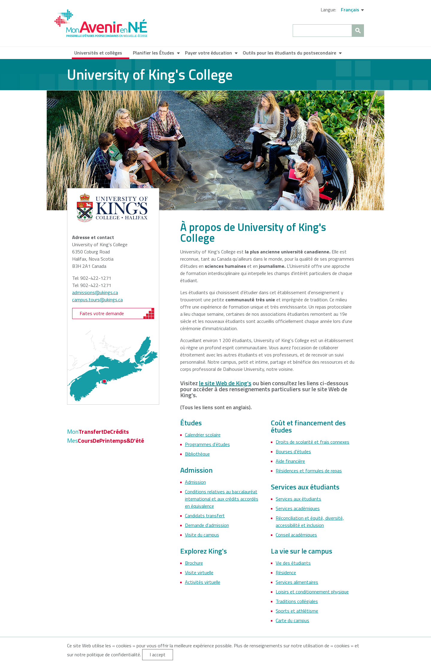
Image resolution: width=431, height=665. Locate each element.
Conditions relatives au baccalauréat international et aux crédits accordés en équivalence (221, 499)
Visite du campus (202, 534)
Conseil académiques (296, 534)
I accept (158, 654)
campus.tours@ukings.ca (97, 299)
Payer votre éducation (208, 52)
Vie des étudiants (293, 562)
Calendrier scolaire (203, 434)
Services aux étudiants (298, 498)
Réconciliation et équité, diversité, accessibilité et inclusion (310, 521)
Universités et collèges (98, 52)
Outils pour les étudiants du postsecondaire (289, 52)
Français (350, 9)
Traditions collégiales (297, 601)
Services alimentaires (297, 582)
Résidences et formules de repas (309, 470)
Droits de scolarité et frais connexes (312, 441)
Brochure (194, 562)
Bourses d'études (293, 451)
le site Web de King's (225, 383)
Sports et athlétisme (297, 610)
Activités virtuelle (202, 582)
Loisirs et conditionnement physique (312, 591)
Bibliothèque (197, 453)
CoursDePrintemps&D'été (105, 440)
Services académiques (298, 508)
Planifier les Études (153, 52)
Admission (195, 482)
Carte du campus (292, 620)
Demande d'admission (207, 525)
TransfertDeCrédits (98, 431)
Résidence (286, 572)
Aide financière (290, 461)
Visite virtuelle (199, 572)
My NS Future (100, 23)
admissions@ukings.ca (95, 292)
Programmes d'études (207, 444)
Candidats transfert (205, 515)
